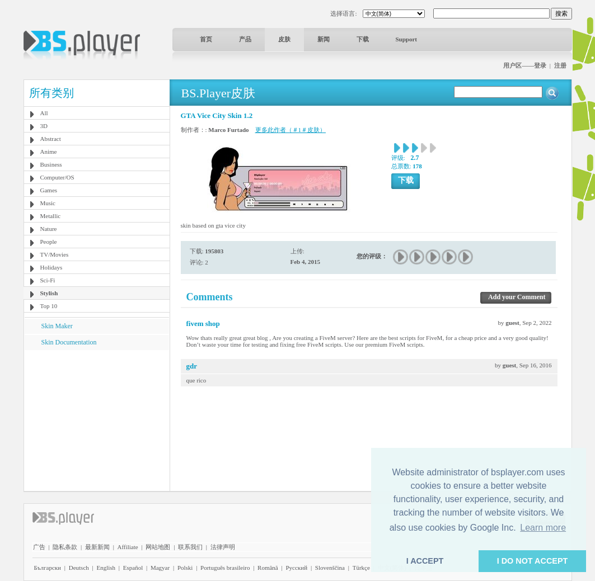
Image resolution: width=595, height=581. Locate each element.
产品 (245, 39)
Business (51, 164)
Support (407, 39)
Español (133, 567)
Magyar (160, 567)
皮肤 (284, 39)
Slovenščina (330, 567)
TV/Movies (54, 254)
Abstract (50, 138)
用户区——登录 (524, 65)
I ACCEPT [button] (425, 560)
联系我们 (190, 547)
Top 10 (49, 306)
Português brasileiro (225, 567)
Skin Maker (57, 326)
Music (48, 203)
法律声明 (222, 547)
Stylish (49, 293)
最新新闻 (97, 547)
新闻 (323, 39)
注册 (560, 65)
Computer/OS (57, 177)
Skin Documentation (69, 342)
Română (267, 567)
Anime (48, 151)
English (105, 567)
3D (44, 125)
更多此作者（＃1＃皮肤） (290, 129)
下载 (363, 39)
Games (49, 190)
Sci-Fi (47, 280)
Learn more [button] (543, 527)
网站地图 (158, 547)
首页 (206, 39)
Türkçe (361, 567)
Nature (48, 228)
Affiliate (128, 547)
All (44, 113)
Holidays (51, 267)
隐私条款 (65, 547)
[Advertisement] (96, 420)
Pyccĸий (296, 567)
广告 (39, 547)
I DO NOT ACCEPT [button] (532, 560)
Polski (185, 567)
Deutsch (79, 567)
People (48, 241)
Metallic (50, 215)
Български (48, 567)
